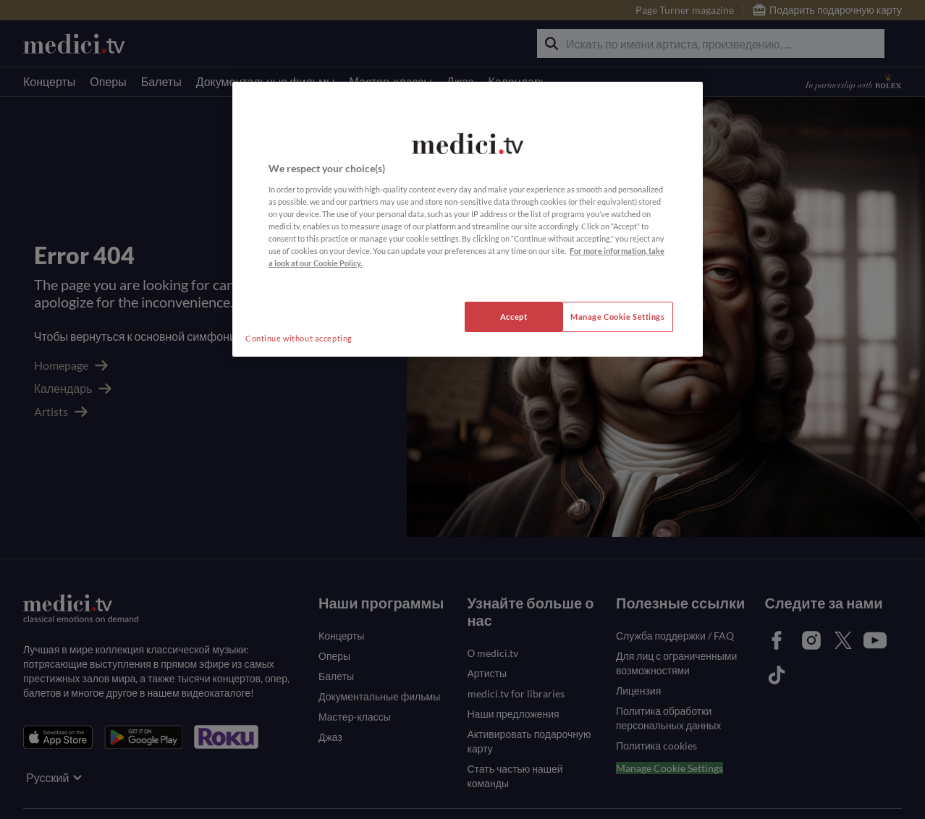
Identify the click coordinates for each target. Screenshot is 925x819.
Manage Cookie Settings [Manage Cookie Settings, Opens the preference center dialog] (617, 316)
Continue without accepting (298, 338)
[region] (467, 219)
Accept (513, 316)
